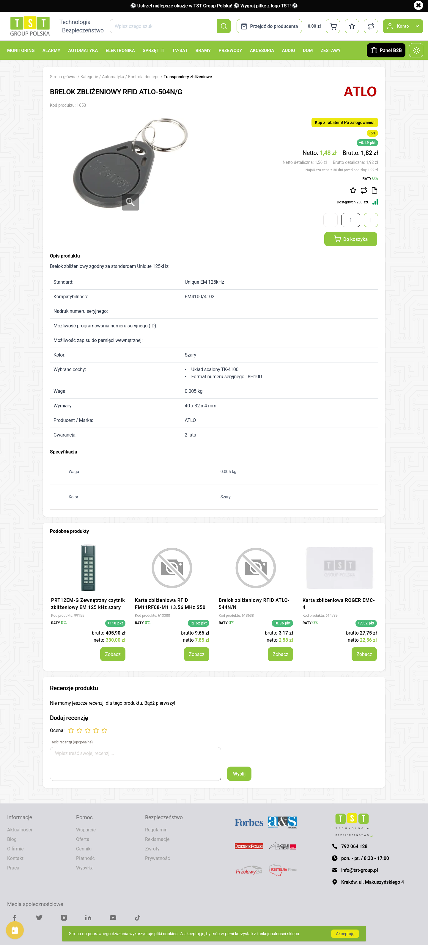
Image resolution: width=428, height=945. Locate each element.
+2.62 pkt (198, 623)
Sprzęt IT (153, 50)
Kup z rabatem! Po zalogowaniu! (344, 122)
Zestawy (331, 50)
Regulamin (156, 829)
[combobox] (170, 26)
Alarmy (51, 50)
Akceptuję (345, 933)
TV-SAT (180, 50)
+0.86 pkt (282, 623)
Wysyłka (85, 867)
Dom (308, 50)
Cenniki (84, 848)
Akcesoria (262, 50)
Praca (13, 867)
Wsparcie (86, 829)
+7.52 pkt (366, 623)
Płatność (85, 858)
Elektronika (120, 50)
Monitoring (20, 50)
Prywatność (157, 858)
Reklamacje (157, 839)
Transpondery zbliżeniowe (187, 76)
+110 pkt (115, 623)
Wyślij (239, 773)
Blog (12, 839)
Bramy (203, 50)
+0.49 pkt (367, 142)
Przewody (230, 50)
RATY (370, 178)
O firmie (15, 848)
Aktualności (19, 829)
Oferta (82, 839)
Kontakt (15, 858)
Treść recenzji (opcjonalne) (71, 742)
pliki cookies (165, 933)
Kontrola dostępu (144, 76)
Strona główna (63, 76)
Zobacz (113, 654)
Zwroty (152, 848)
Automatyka (83, 50)
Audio (288, 50)
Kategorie (89, 76)
